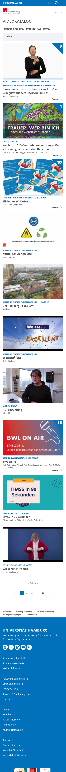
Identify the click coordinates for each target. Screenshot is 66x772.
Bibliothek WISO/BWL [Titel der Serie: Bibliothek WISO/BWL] (16, 201)
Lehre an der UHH (12, 683)
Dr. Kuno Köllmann (42, 152)
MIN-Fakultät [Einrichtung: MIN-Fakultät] (10, 405)
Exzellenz (8, 714)
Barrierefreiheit (31, 614)
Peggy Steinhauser (27, 152)
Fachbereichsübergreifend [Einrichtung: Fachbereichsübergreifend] (17, 197)
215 (44, 593)
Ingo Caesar (18, 204)
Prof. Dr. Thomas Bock (11, 152)
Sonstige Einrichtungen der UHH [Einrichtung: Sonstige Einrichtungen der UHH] (20, 250)
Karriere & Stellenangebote (17, 694)
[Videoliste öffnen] (57, 155)
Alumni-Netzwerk (12, 730)
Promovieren (9, 689)
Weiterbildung (10, 668)
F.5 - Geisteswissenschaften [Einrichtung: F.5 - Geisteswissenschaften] (17, 565)
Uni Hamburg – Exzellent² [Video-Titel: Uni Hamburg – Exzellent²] (18, 306)
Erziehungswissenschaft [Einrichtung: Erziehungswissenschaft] (16, 513)
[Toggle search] (56, 3)
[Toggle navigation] (63, 3)
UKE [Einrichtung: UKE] (5, 141)
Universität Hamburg (12, 3)
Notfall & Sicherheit (13, 750)
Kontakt (7, 740)
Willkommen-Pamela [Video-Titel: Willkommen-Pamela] (16, 569)
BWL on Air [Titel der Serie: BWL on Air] (9, 462)
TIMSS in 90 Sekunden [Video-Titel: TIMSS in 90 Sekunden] (16, 517)
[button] (49, 3)
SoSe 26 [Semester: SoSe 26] (13, 141)
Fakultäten (8, 724)
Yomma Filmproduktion (12, 96)
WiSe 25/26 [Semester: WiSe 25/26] (40, 197)
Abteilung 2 (7, 309)
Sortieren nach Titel (13, 28)
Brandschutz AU (9, 257)
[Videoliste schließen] (57, 99)
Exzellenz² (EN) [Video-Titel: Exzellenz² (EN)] (12, 358)
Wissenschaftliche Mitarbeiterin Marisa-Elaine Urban (23, 520)
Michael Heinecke (9, 413)
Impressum (7, 611)
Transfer (7, 699)
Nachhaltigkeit (10, 719)
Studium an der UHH (14, 658)
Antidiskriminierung (13, 755)
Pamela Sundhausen (10, 572)
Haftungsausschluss (24, 611)
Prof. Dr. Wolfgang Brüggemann (36, 465)
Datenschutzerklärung (45, 611)
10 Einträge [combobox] (33, 583)
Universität (8, 709)
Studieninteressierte (13, 663)
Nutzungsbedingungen (12, 614)
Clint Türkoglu (8, 204)
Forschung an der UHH (14, 678)
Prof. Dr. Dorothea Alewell (13, 465)
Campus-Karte (10, 745)
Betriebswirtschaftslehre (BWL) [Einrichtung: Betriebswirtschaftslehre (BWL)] (20, 458)
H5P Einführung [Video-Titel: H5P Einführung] (12, 410)
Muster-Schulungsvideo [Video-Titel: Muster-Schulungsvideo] (17, 254)
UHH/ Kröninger (9, 361)
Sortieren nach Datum (38, 28)
